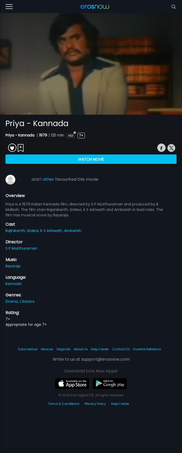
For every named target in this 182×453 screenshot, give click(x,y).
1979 (43, 135)
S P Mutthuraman (21, 248)
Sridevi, (33, 230)
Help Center (100, 349)
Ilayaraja (13, 266)
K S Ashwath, (52, 230)
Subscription (28, 349)
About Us (81, 349)
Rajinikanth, (16, 230)
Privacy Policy (95, 404)
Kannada (13, 283)
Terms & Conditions (63, 404)
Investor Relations (147, 349)
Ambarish (72, 230)
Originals (63, 349)
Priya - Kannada (20, 135)
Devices (47, 349)
